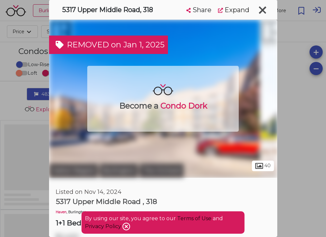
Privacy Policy (103, 226)
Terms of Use (194, 218)
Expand (233, 10)
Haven (61, 212)
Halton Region (73, 170)
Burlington (119, 170)
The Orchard (161, 170)
